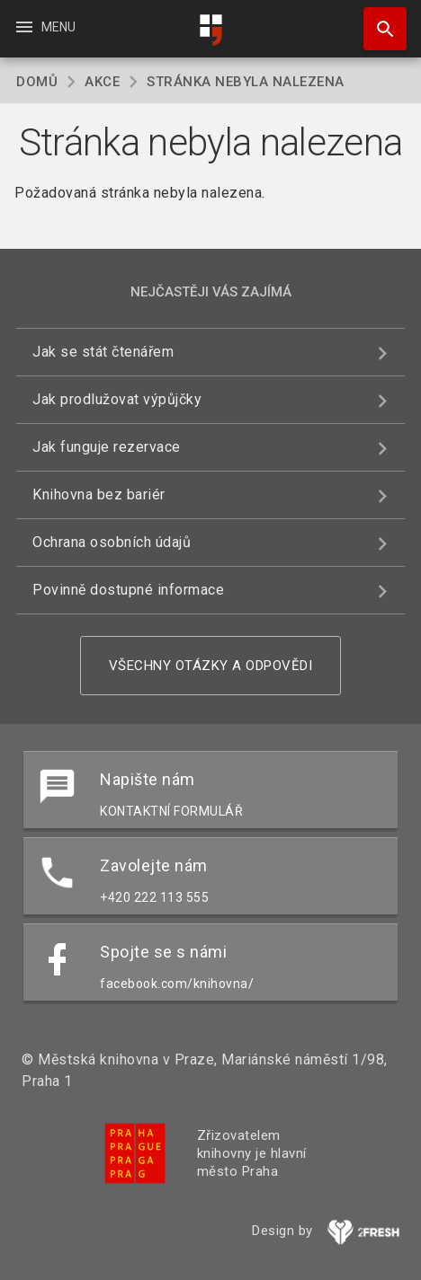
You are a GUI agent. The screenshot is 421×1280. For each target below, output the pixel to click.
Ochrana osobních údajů (111, 542)
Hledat (377, 20)
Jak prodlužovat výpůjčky (117, 399)
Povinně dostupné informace (128, 589)
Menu (44, 27)
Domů (37, 82)
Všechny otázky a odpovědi (211, 666)
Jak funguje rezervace (106, 446)
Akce (102, 82)
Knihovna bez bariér (99, 494)
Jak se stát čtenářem (103, 351)
